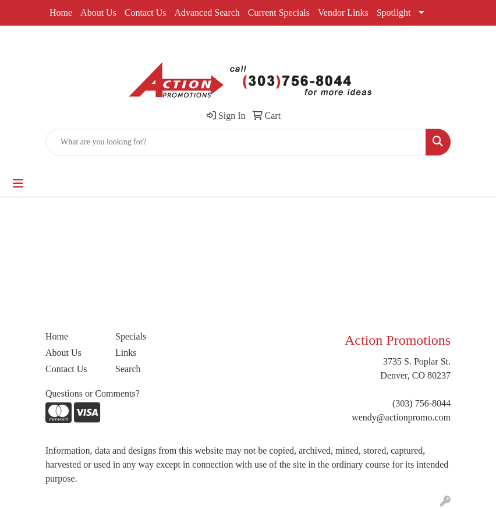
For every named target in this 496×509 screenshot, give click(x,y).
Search (128, 369)
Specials (130, 336)
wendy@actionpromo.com (401, 417)
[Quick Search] (235, 142)
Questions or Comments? (92, 393)
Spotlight (394, 12)
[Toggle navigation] (18, 183)
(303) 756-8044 (421, 403)
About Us (98, 12)
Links (125, 353)
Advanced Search (206, 12)
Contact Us (145, 12)
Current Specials (279, 12)
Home (60, 12)
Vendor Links (343, 12)
